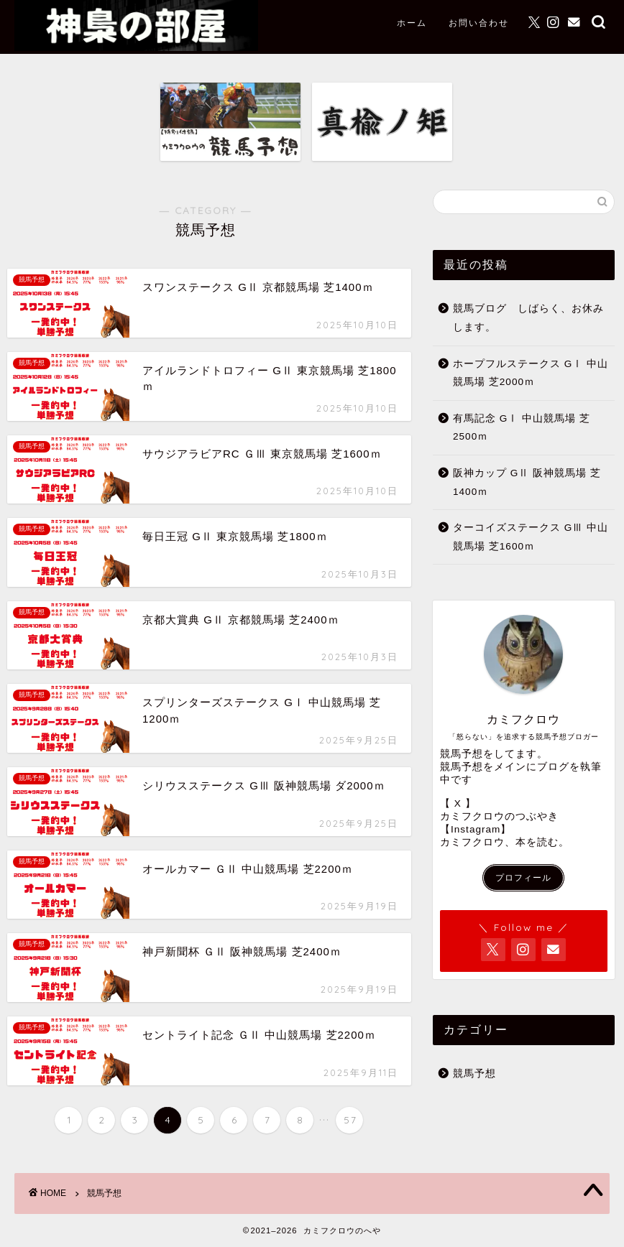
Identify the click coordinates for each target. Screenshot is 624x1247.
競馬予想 (474, 1073)
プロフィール (523, 878)
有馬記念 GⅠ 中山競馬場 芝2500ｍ (521, 427)
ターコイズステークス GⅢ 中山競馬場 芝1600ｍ (530, 537)
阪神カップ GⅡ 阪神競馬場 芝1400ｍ (527, 482)
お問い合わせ (479, 22)
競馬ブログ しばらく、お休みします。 (528, 318)
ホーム (412, 22)
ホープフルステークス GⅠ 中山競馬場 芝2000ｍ (530, 373)
